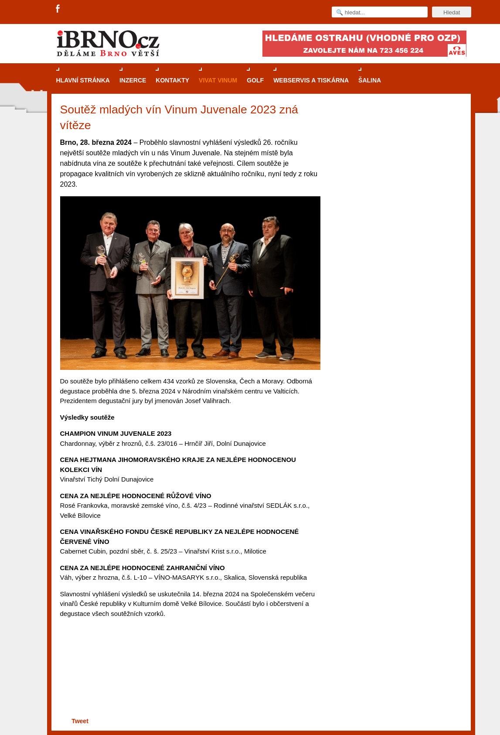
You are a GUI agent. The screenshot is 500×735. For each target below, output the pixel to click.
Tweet (79, 721)
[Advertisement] (189, 681)
